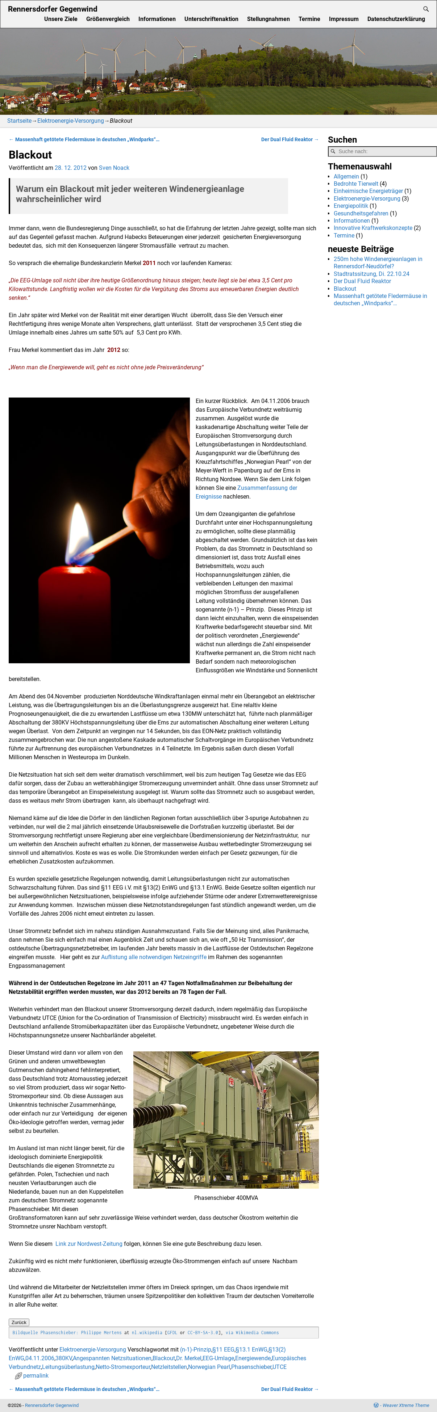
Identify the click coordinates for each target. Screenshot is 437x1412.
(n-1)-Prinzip (195, 1349)
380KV (63, 1358)
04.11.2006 (39, 1358)
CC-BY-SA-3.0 (203, 1332)
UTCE (279, 1366)
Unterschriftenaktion (211, 19)
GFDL (172, 1332)
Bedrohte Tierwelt (356, 183)
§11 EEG (223, 1349)
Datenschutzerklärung (396, 19)
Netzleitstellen (169, 1366)
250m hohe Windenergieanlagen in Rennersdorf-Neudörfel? (378, 263)
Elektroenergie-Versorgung (70, 120)
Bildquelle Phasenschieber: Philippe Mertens (67, 1332)
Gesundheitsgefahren (361, 213)
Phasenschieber (251, 1366)
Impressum (344, 19)
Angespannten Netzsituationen (112, 1358)
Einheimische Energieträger (368, 191)
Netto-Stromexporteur (123, 1366)
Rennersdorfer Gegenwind (52, 8)
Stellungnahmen (268, 19)
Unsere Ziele (61, 19)
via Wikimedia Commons (252, 1332)
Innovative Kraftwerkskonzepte (373, 227)
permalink (36, 1375)
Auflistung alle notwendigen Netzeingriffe (154, 957)
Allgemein (346, 176)
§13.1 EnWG (251, 1349)
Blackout (164, 1358)
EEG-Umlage (218, 1358)
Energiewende (253, 1358)
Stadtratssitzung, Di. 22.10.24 (371, 273)
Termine (309, 19)
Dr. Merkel (188, 1358)
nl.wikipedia (147, 1332)
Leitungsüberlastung (68, 1366)
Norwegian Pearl (209, 1366)
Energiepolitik (351, 205)
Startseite (19, 120)
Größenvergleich (108, 19)
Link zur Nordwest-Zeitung (88, 1243)
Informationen (157, 19)
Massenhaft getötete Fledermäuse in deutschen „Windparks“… (84, 139)
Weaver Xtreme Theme (406, 1405)
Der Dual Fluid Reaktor (290, 139)
